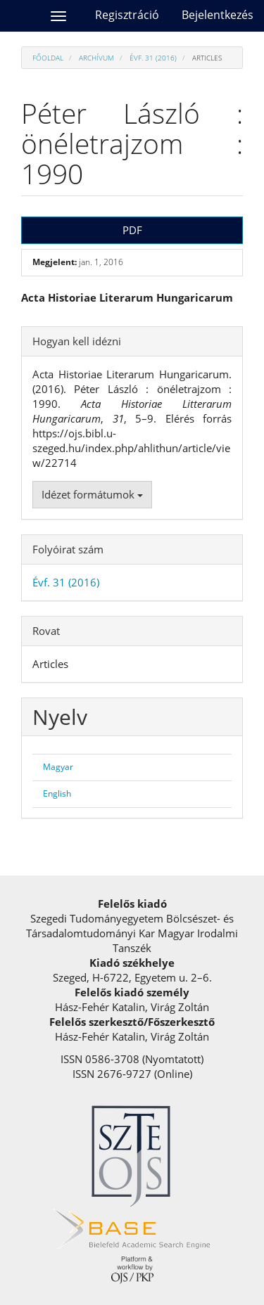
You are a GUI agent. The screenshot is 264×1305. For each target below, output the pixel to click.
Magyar (58, 767)
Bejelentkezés (217, 14)
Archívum (96, 58)
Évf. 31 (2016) (153, 58)
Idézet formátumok (92, 494)
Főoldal (47, 58)
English (57, 793)
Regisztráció (127, 14)
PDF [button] (132, 230)
